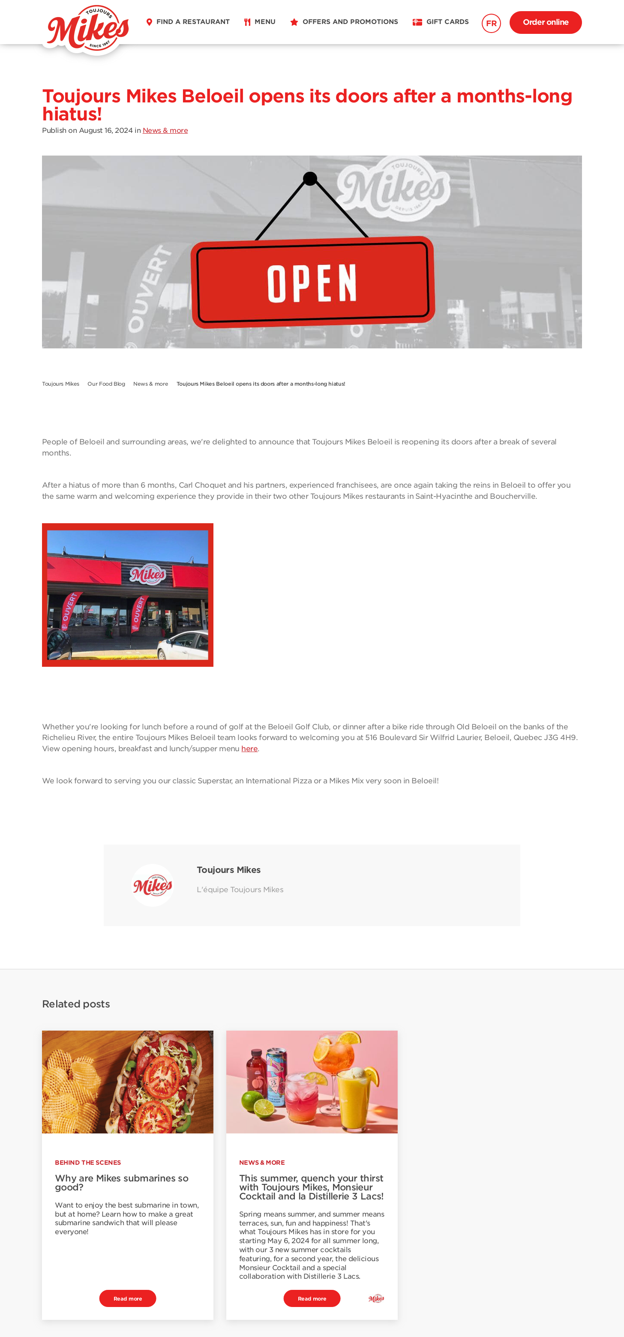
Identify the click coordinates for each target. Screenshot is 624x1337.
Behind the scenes (88, 1162)
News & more (165, 130)
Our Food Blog (106, 384)
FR (491, 23)
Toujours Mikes (60, 384)
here (249, 748)
